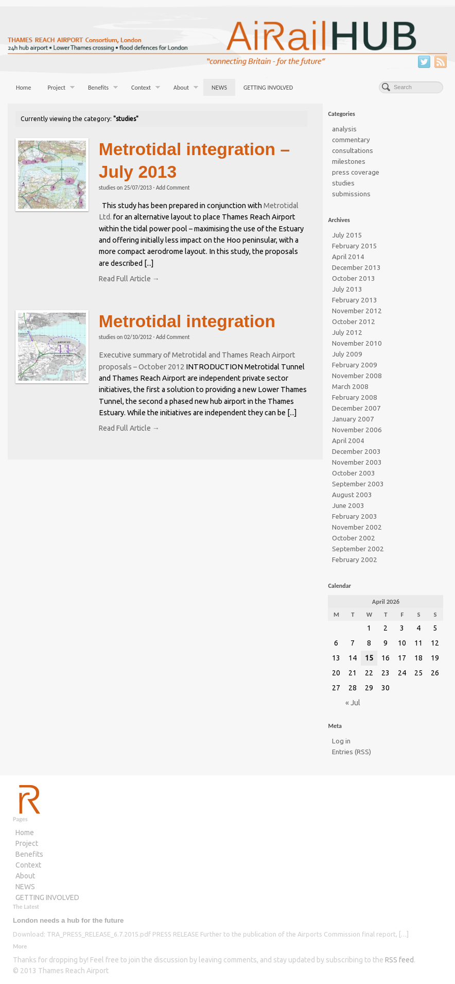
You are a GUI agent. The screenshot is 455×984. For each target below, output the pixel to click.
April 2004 (348, 441)
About (185, 88)
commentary (351, 140)
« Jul (352, 703)
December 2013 (356, 268)
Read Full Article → (129, 279)
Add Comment (173, 187)
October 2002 (353, 538)
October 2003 (353, 473)
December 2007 (356, 408)
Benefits (103, 88)
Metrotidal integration (187, 321)
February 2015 (354, 246)
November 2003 (357, 462)
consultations (352, 151)
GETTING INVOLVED (268, 87)
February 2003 (354, 516)
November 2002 (357, 527)
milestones (348, 161)
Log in (341, 741)
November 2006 (357, 430)
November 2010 (357, 343)
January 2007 (353, 419)
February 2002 (354, 560)
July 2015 (347, 235)
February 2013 (354, 300)
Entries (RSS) (351, 752)
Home (23, 87)
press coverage (355, 172)
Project (61, 88)
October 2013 (353, 278)
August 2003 (352, 495)
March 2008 (350, 387)
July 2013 (347, 289)
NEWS (219, 87)
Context (145, 88)
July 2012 (347, 332)
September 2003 (358, 484)
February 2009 (354, 365)
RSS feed (399, 960)
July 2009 (347, 354)
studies (107, 187)
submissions (351, 194)
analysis (344, 129)
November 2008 (357, 376)
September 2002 (358, 549)
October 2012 (353, 322)
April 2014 (348, 257)
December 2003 (356, 451)
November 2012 (357, 311)
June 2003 (348, 506)
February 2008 (354, 397)
